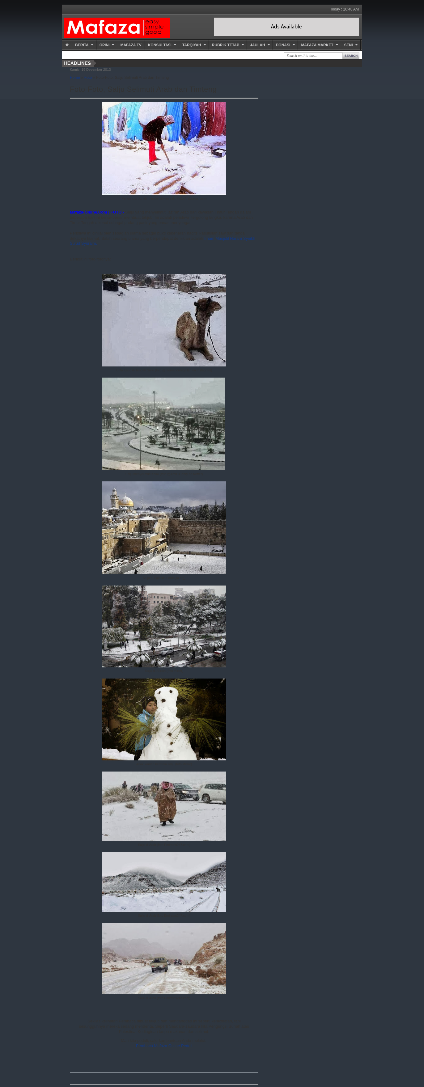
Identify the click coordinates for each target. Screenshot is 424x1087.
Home (75, 77)
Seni (348, 45)
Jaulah (257, 45)
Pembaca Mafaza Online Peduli (164, 1045)
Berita (82, 45)
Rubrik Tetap (225, 45)
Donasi (283, 45)
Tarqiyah (191, 45)
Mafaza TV (130, 45)
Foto (88, 77)
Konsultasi (160, 45)
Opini (105, 45)
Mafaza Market (317, 45)
